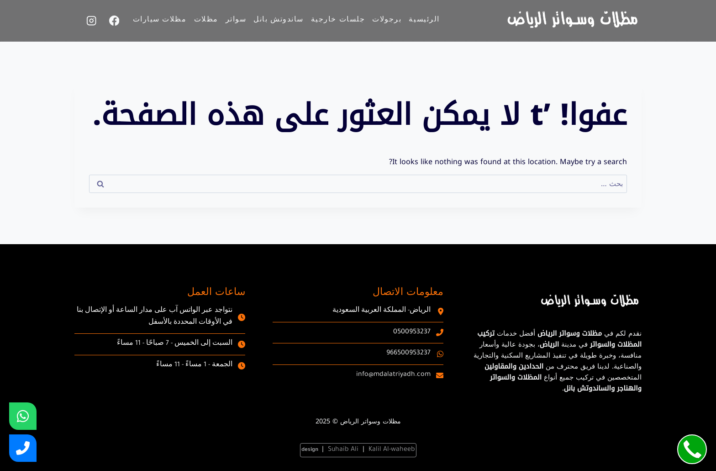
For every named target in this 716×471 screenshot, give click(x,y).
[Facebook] (114, 21)
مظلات (206, 20)
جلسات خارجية (338, 20)
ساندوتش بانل (278, 20)
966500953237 (408, 353)
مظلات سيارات (160, 20)
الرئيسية (424, 20)
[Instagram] (91, 21)
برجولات (386, 20)
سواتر (236, 20)
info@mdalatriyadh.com (393, 375)
